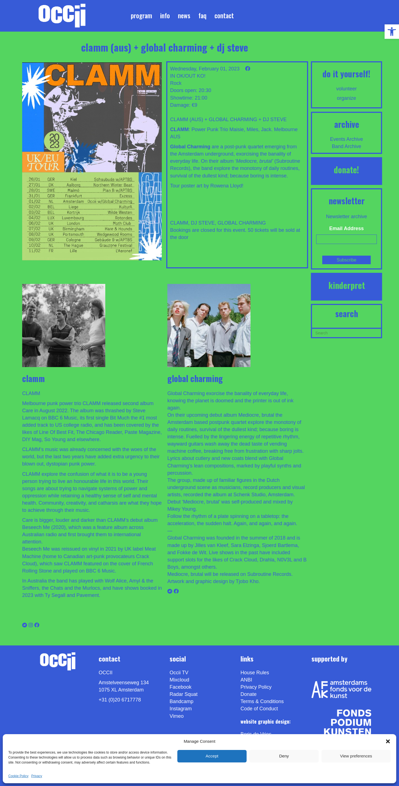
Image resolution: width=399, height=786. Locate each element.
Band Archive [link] (346, 146)
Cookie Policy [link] (18, 776)
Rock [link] (175, 83)
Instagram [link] (181, 708)
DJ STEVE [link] (203, 223)
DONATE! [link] (346, 169)
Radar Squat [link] (184, 694)
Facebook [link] (180, 687)
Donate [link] (249, 694)
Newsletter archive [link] (346, 216)
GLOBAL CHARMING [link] (242, 223)
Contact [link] (224, 15)
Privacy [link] (36, 776)
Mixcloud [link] (179, 680)
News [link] (184, 15)
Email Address (346, 228)
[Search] (346, 332)
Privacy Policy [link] (256, 687)
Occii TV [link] (179, 672)
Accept (212, 756)
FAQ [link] (202, 15)
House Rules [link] (255, 672)
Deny (284, 756)
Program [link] (141, 15)
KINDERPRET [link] (346, 285)
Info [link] (165, 15)
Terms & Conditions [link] (262, 701)
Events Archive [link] (346, 139)
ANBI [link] (246, 680)
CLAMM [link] (179, 223)
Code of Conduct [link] (259, 708)
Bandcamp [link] (181, 701)
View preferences (356, 756)
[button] (388, 741)
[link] (392, 31)
